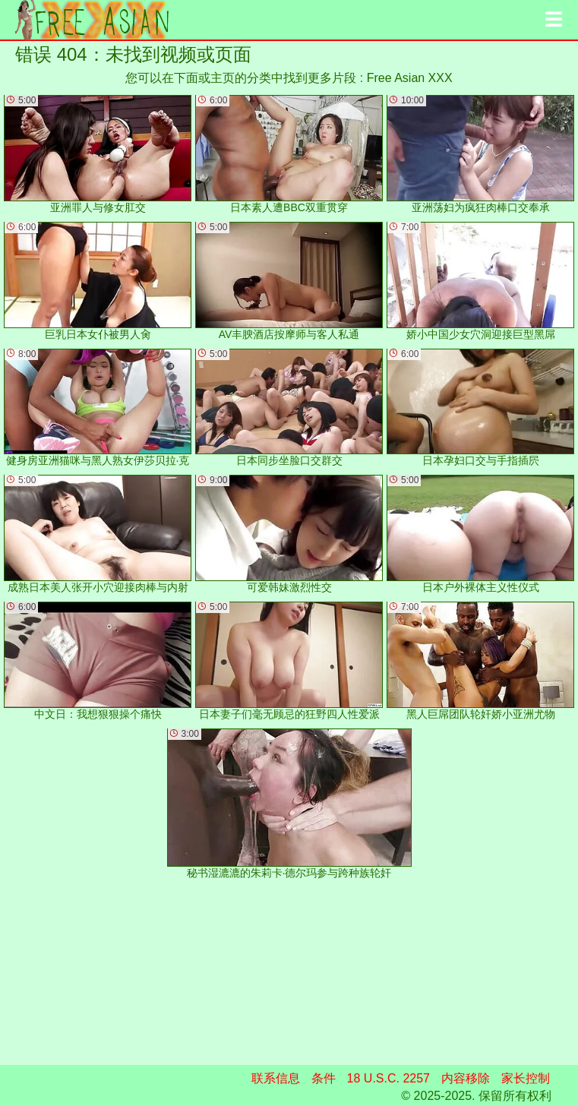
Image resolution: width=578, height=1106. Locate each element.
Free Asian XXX (410, 77)
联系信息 (275, 1078)
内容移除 (465, 1078)
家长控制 (525, 1078)
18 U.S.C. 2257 (388, 1078)
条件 (323, 1078)
